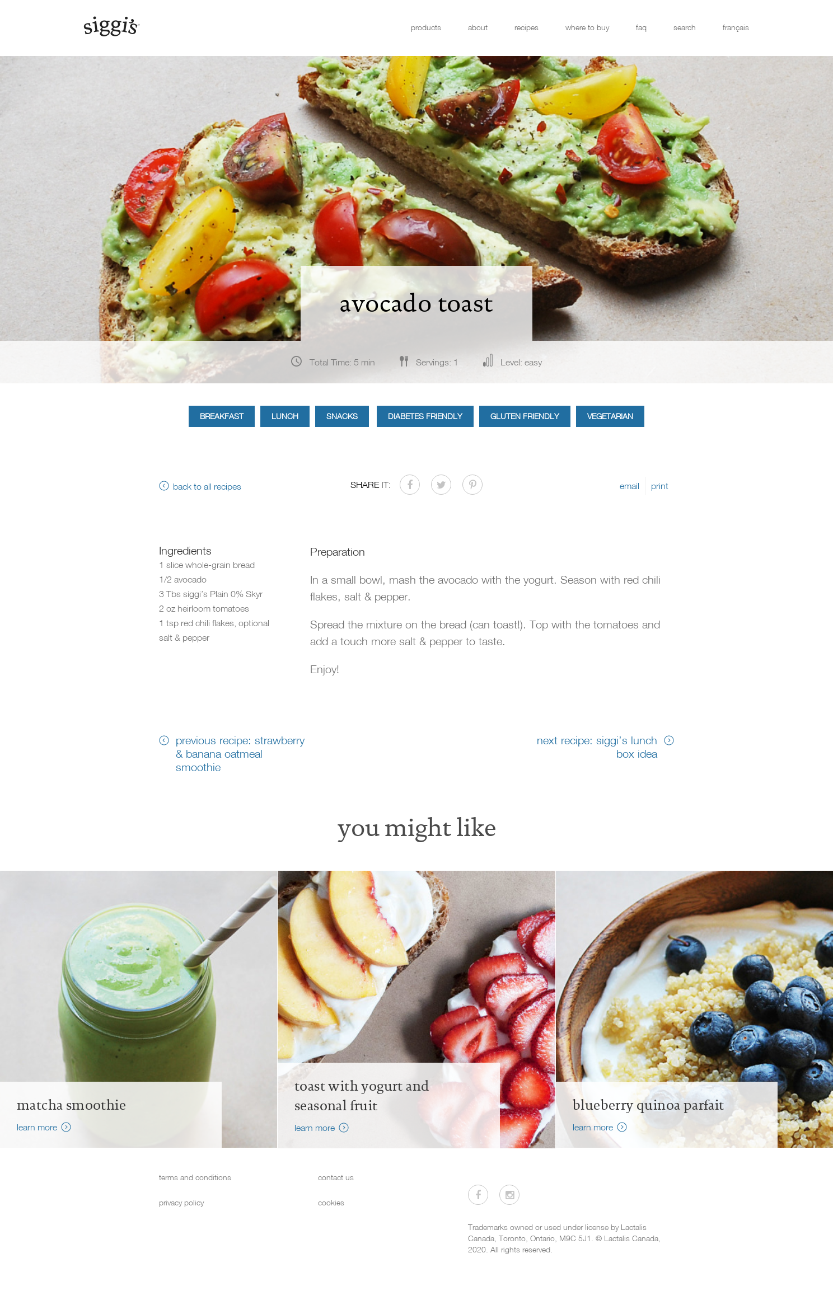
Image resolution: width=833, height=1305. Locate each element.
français (736, 27)
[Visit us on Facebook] (478, 1195)
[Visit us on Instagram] (509, 1195)
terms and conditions (195, 1177)
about (478, 27)
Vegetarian (610, 416)
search (684, 27)
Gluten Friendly (524, 416)
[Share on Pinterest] (472, 485)
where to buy (587, 27)
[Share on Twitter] (441, 485)
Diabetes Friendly (425, 416)
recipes (526, 27)
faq (641, 27)
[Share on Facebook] (410, 485)
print (659, 485)
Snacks (342, 416)
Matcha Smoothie (71, 1105)
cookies (331, 1202)
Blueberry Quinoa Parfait (648, 1105)
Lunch (285, 416)
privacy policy (181, 1202)
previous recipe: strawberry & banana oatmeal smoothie (240, 753)
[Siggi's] (111, 26)
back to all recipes (207, 486)
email (629, 485)
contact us (336, 1177)
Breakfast (222, 416)
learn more (37, 1127)
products (426, 27)
